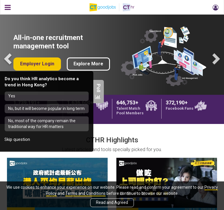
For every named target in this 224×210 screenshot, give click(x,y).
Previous (9, 58)
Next (215, 58)
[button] (215, 7)
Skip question (17, 139)
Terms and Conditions (85, 193)
